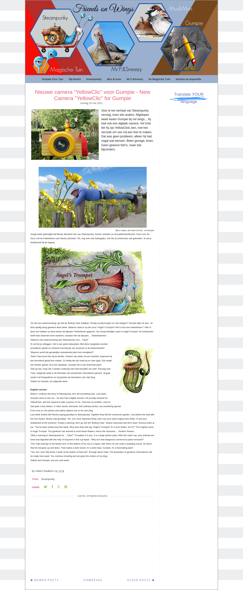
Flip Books (75, 79)
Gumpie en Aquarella (188, 79)
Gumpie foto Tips (52, 79)
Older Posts (141, 580)
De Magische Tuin (159, 79)
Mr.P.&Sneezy (135, 79)
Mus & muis (114, 79)
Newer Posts (44, 580)
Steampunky (94, 79)
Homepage (93, 580)
